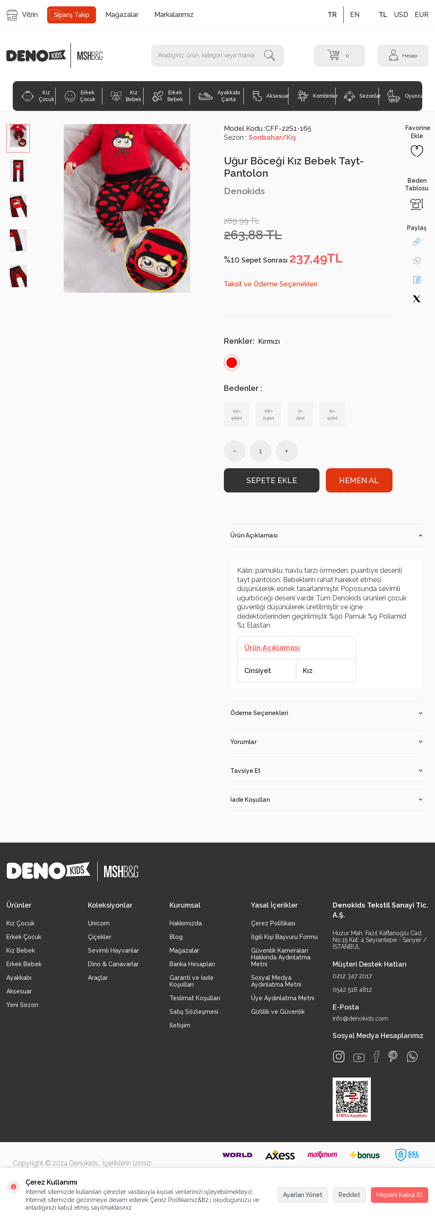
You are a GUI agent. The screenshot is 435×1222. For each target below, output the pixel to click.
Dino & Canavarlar (113, 964)
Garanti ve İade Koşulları (191, 981)
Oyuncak (404, 96)
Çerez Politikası (273, 923)
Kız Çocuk (37, 96)
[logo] (40, 55)
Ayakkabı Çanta (219, 96)
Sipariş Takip (72, 14)
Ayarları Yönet (302, 1194)
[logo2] (89, 55)
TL (383, 15)
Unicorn (99, 923)
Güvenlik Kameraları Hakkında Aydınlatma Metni (281, 957)
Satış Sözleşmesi (193, 1011)
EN (354, 15)
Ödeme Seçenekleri (326, 713)
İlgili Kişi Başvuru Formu (284, 936)
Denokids (244, 191)
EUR (422, 15)
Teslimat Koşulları (194, 998)
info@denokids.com (360, 1018)
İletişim (179, 1025)
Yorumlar (326, 741)
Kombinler (316, 96)
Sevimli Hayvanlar (113, 950)
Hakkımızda (185, 923)
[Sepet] (339, 55)
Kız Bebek (126, 96)
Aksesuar (270, 96)
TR (332, 15)
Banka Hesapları (192, 964)
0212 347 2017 (352, 976)
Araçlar (98, 977)
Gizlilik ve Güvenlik (278, 1011)
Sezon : (260, 137)
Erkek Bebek (168, 96)
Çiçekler (99, 936)
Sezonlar (361, 96)
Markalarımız (174, 15)
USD (401, 15)
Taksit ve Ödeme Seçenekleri (270, 284)
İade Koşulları (326, 799)
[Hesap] (403, 55)
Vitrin (22, 15)
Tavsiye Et (326, 770)
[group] (126, 208)
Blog (176, 936)
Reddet (349, 1194)
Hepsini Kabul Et (399, 1194)
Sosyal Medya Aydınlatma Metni (276, 981)
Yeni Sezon (22, 1004)
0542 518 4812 (352, 989)
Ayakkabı (18, 977)
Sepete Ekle (271, 480)
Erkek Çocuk (80, 96)
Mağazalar (121, 15)
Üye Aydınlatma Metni (282, 998)
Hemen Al (359, 480)
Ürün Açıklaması (326, 535)
